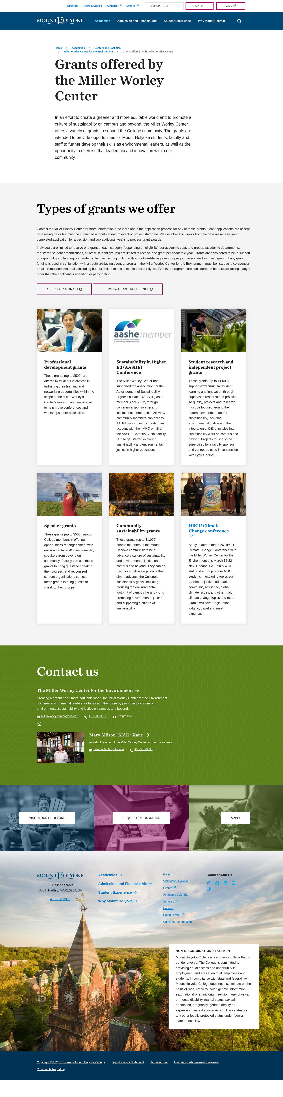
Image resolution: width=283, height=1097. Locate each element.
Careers (168, 924)
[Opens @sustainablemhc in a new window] (39, 735)
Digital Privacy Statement (128, 1078)
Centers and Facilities (108, 47)
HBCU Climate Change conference (209, 539)
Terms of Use (159, 1078)
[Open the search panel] (239, 21)
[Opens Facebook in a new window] (217, 900)
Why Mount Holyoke (212, 20)
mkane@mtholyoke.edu (108, 760)
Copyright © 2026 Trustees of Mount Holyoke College (71, 1078)
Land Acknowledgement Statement (196, 1078)
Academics (102, 20)
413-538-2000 (60, 915)
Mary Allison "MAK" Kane (116, 745)
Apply (199, 5)
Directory (72, 5)
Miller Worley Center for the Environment (88, 51)
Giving (167, 890)
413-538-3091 (98, 726)
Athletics (112, 5)
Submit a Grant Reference (125, 289)
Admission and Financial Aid (137, 20)
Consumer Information (177, 938)
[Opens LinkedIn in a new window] (225, 900)
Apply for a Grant (62, 289)
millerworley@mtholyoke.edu (59, 726)
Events (131, 5)
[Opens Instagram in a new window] (209, 900)
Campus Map (171, 931)
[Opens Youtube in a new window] (233, 900)
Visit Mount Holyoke (176, 897)
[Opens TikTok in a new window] (209, 906)
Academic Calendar (175, 911)
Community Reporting (51, 1085)
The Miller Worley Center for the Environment (85, 701)
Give (229, 5)
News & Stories (93, 5)
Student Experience (177, 20)
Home (58, 47)
